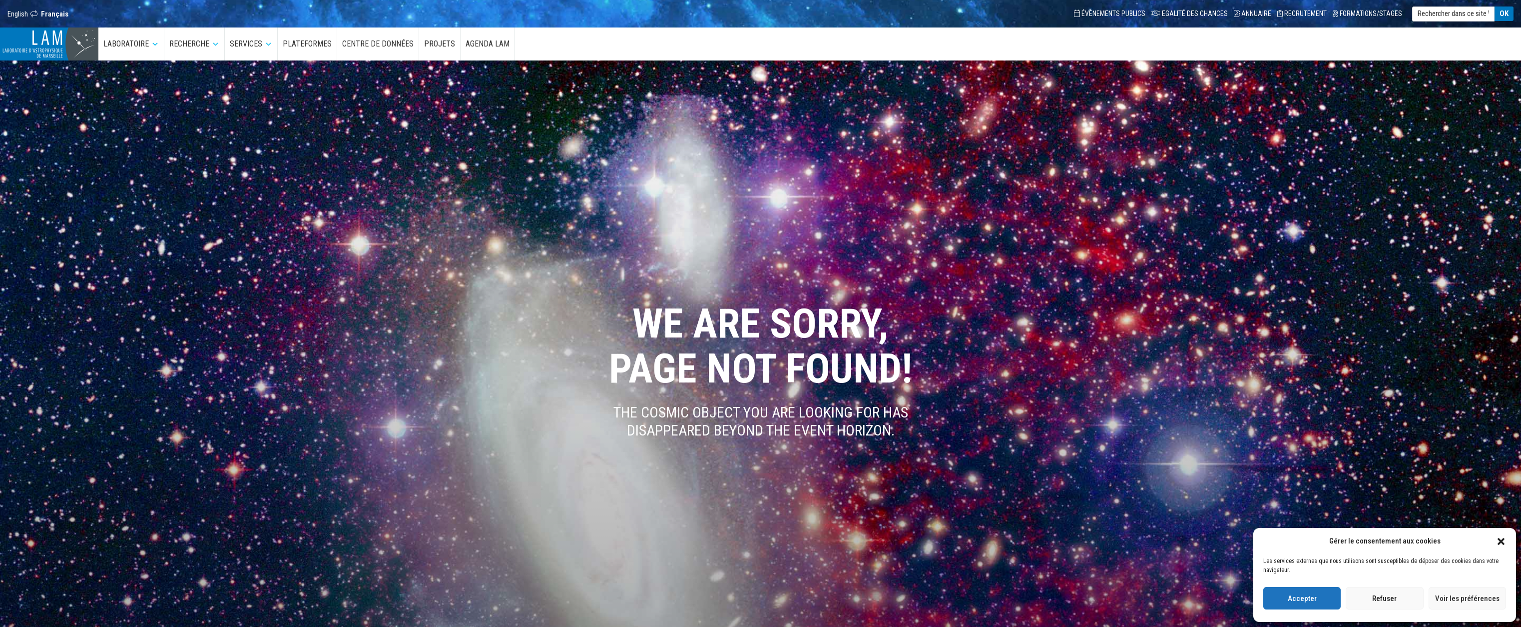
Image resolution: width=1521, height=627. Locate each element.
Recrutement (1302, 14)
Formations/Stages (1367, 14)
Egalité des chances (1189, 14)
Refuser (1384, 598)
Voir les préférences (1467, 598)
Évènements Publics (1109, 14)
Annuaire (1252, 14)
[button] (1501, 541)
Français (54, 14)
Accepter (1302, 598)
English (17, 14)
